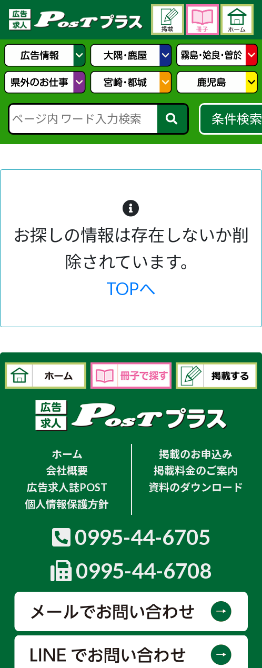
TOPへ (131, 288)
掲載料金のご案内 (196, 470)
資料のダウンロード (195, 487)
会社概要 (67, 470)
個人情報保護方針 (67, 504)
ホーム (67, 454)
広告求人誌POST (67, 487)
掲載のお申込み (196, 454)
